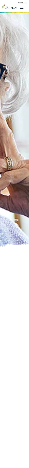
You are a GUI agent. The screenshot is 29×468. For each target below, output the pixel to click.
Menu (22, 8)
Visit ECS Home (22, 3)
